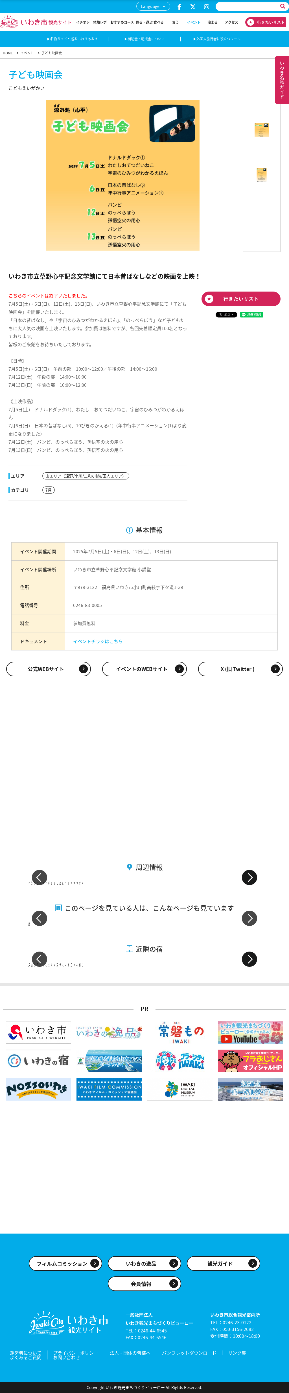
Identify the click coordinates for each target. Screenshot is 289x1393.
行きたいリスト (263, 22)
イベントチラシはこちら (98, 641)
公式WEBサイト (46, 669)
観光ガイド (220, 1263)
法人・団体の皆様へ (130, 1352)
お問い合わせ (66, 1357)
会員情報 (141, 1284)
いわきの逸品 (141, 1263)
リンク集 (237, 1352)
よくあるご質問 (25, 1357)
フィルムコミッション (62, 1263)
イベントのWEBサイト (142, 669)
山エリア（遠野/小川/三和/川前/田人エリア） (85, 476)
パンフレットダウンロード (189, 1352)
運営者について (25, 1352)
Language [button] (150, 6)
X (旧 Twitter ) (238, 669)
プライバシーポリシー (75, 1352)
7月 (48, 490)
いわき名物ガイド (282, 80)
